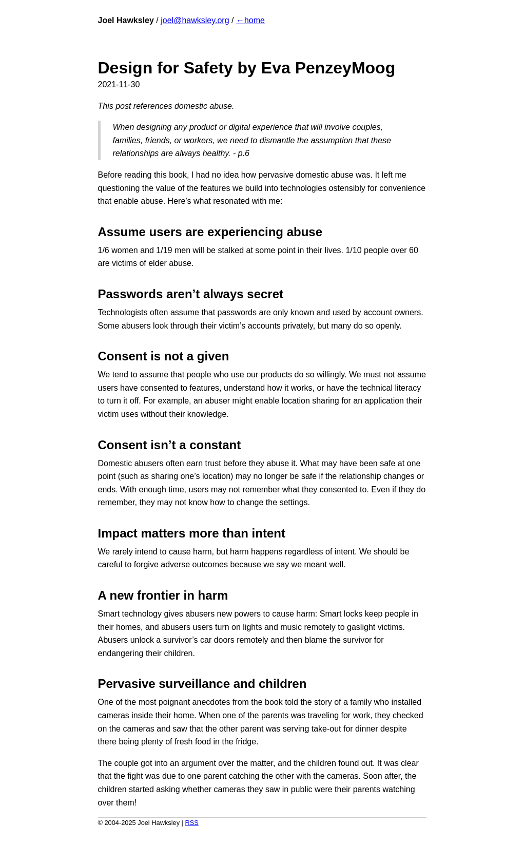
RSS (191, 823)
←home (250, 20)
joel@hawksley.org (195, 20)
